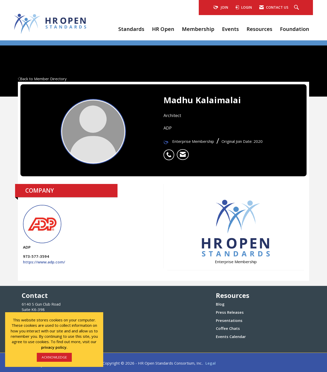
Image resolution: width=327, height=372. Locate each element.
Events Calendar (231, 336)
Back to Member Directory (42, 78)
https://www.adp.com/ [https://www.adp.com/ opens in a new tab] (44, 261)
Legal (210, 363)
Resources (259, 28)
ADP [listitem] (42, 227)
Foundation (294, 28)
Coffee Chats (228, 328)
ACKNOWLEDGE (54, 357)
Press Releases (230, 312)
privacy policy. (54, 347)
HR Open (163, 28)
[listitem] (170, 152)
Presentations (229, 320)
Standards (131, 28)
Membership (198, 28)
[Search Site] (297, 7)
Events (230, 28)
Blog (220, 304)
